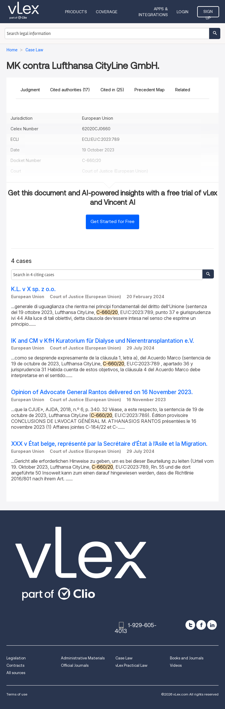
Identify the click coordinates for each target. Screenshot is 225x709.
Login (182, 11)
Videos (176, 665)
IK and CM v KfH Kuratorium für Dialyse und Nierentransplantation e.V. (102, 340)
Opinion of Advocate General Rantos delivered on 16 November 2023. (102, 392)
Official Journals (74, 665)
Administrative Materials (83, 658)
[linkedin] (212, 625)
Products (76, 11)
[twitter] (190, 625)
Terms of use (16, 694)
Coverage (106, 11)
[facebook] (201, 625)
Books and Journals (186, 658)
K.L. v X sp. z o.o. (33, 289)
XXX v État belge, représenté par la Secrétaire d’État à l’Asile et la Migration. (109, 443)
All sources (15, 673)
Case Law (123, 658)
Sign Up (208, 13)
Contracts (15, 665)
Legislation (16, 658)
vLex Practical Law (131, 665)
